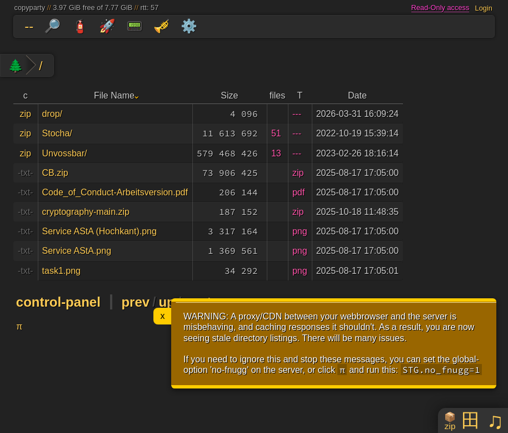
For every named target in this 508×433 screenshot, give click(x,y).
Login (483, 7)
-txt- (25, 173)
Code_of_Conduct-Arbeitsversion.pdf (115, 192)
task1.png (61, 270)
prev (135, 301)
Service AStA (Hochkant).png (99, 231)
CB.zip (55, 173)
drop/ (52, 114)
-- (28, 25)
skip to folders (2, 17)
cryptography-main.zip (86, 211)
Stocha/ (57, 133)
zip (25, 114)
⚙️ (189, 25)
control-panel (58, 301)
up (166, 301)
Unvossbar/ (64, 153)
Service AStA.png (77, 250)
